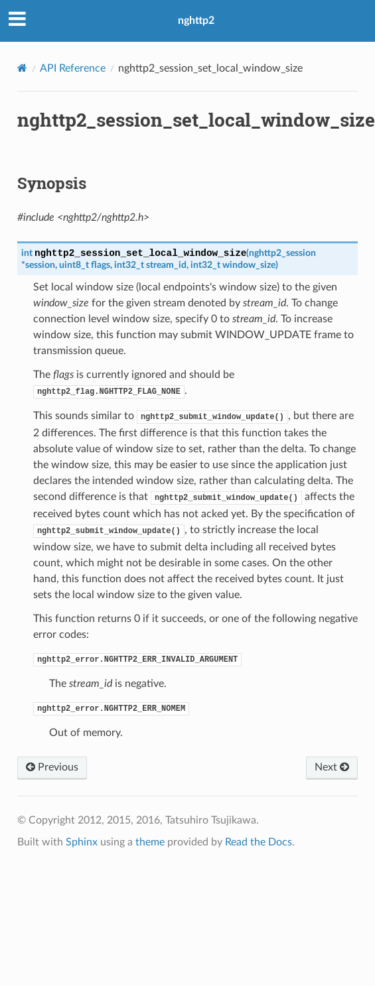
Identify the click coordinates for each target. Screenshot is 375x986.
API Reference (73, 68)
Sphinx (82, 842)
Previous (52, 767)
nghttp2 (196, 20)
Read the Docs (258, 842)
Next (332, 767)
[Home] (22, 68)
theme (150, 842)
